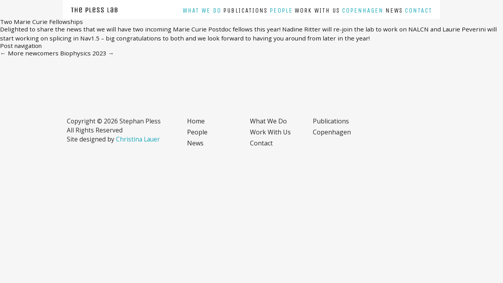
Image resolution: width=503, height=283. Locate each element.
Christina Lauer (138, 139)
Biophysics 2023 (87, 53)
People (281, 10)
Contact (418, 10)
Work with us (317, 10)
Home (196, 121)
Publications (245, 10)
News (394, 10)
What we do (202, 10)
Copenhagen (363, 10)
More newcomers (29, 53)
